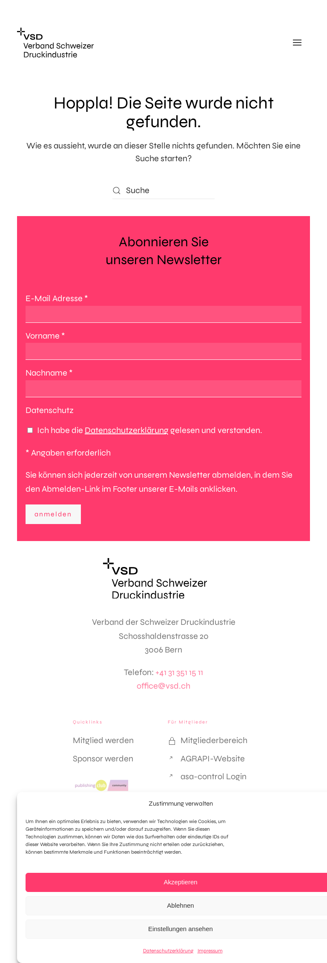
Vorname (45, 335)
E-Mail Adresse (57, 298)
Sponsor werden (103, 758)
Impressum (210, 951)
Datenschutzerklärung (168, 951)
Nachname (49, 373)
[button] (297, 43)
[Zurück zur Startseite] (55, 43)
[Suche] (163, 190)
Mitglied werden (103, 740)
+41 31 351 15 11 (179, 672)
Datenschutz (50, 410)
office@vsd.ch (163, 686)
